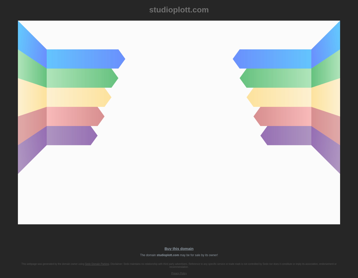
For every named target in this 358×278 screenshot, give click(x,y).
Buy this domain (179, 248)
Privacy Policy (179, 273)
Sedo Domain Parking (97, 264)
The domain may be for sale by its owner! (179, 255)
